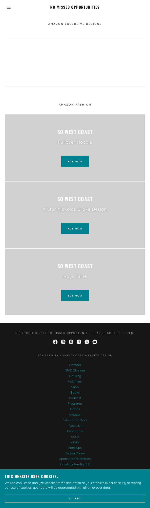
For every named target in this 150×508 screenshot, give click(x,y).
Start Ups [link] (75, 448)
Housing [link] (75, 376)
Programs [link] (75, 403)
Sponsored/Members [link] (75, 459)
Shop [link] (75, 387)
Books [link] (75, 392)
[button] (9, 7)
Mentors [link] (75, 365)
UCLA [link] (75, 437)
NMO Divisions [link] (75, 370)
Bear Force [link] (75, 431)
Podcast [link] (75, 398)
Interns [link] (75, 409)
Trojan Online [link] (75, 453)
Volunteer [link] (75, 381)
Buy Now (75, 161)
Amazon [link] (75, 414)
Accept (75, 498)
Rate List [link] (75, 426)
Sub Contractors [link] (75, 420)
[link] (75, 7)
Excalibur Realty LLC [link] (75, 464)
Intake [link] (75, 442)
